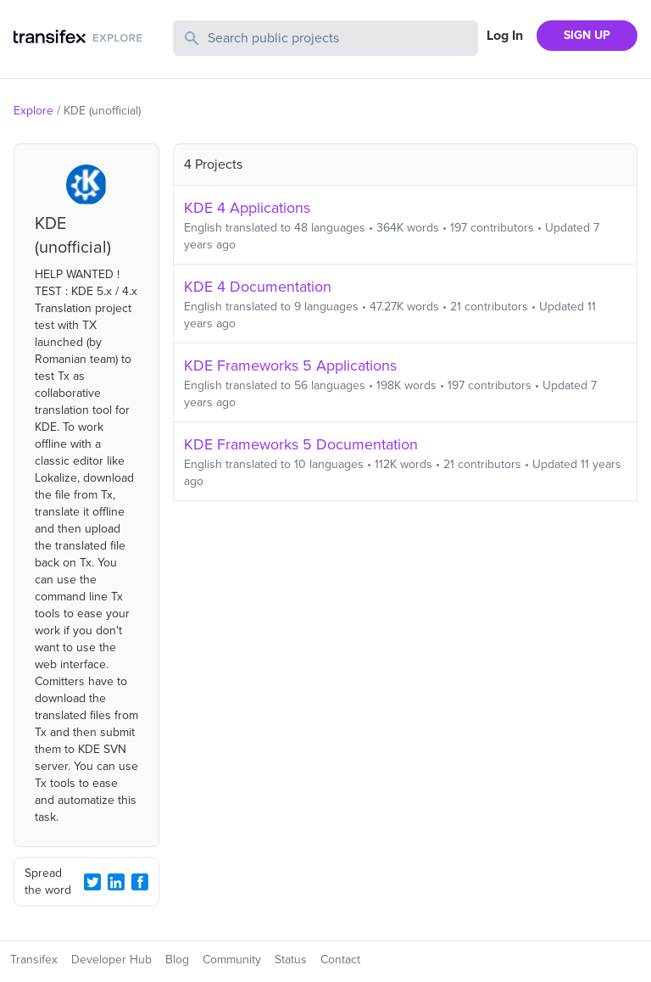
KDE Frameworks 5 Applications (290, 365)
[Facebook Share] (140, 882)
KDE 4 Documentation (257, 286)
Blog (177, 959)
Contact (340, 959)
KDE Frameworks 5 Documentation (301, 444)
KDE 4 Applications (247, 207)
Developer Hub (111, 959)
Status (291, 959)
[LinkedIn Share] (116, 882)
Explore (33, 110)
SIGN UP (587, 35)
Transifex (34, 959)
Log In (505, 35)
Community (232, 959)
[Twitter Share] (92, 882)
